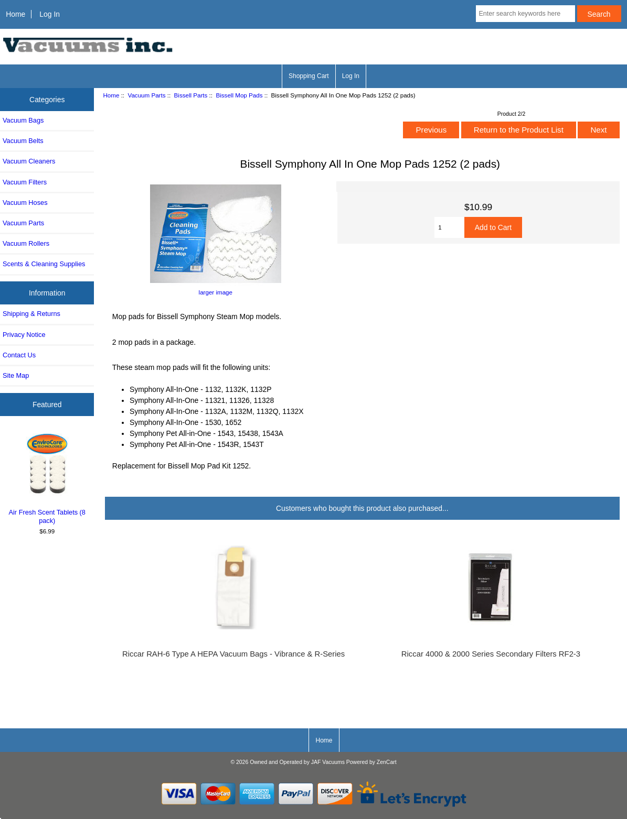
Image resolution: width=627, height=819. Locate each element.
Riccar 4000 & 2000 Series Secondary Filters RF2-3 (490, 654)
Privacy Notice (24, 334)
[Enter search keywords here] (525, 13)
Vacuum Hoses (25, 202)
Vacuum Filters (25, 182)
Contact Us (19, 355)
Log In (49, 14)
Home (15, 14)
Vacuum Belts (23, 141)
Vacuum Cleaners (29, 161)
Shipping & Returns (31, 314)
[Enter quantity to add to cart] (449, 227)
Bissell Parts (191, 95)
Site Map (16, 375)
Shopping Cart (309, 76)
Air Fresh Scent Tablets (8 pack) (47, 477)
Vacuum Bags (23, 120)
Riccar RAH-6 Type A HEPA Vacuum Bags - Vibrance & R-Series (233, 654)
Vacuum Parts (147, 95)
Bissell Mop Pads (239, 95)
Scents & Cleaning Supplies (44, 264)
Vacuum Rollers (26, 243)
